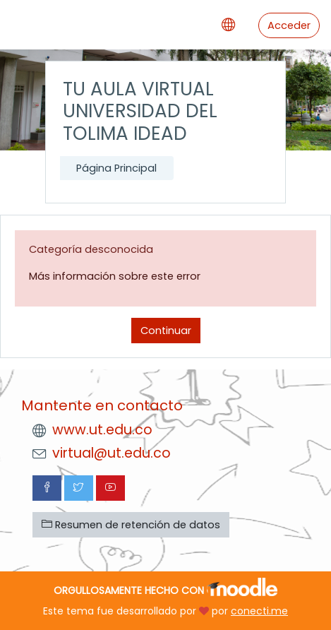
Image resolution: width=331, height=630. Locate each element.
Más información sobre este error (114, 276)
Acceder (289, 25)
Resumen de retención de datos (131, 525)
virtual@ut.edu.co (111, 453)
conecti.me (259, 611)
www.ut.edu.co (102, 429)
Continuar (165, 330)
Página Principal (116, 168)
